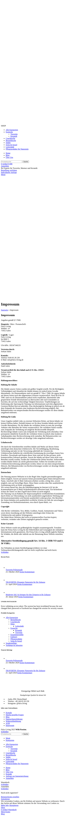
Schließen (4, 552)
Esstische (14, 628)
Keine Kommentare (27, 572)
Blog (7, 717)
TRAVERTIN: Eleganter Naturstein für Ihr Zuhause (25, 582)
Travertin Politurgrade (14, 570)
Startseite (4, 310)
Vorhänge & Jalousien (14, 645)
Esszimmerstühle (16, 635)
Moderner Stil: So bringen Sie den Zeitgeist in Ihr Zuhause (28, 595)
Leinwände (19, 626)
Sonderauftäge (11, 643)
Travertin (14, 134)
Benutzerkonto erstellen (10, 797)
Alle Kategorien (12, 618)
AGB (8, 723)
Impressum (10, 725)
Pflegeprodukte (16, 639)
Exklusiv (13, 637)
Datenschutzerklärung (14, 719)
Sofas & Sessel (16, 641)
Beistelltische (15, 620)
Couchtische (15, 622)
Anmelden (10, 778)
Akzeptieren (13, 805)
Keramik (13, 136)
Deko (12, 624)
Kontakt (9, 713)
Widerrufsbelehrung (13, 721)
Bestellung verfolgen (9, 170)
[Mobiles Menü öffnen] (3, 175)
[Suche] (11, 161)
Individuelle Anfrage (9, 172)
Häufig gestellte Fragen (15, 715)
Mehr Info (5, 805)
